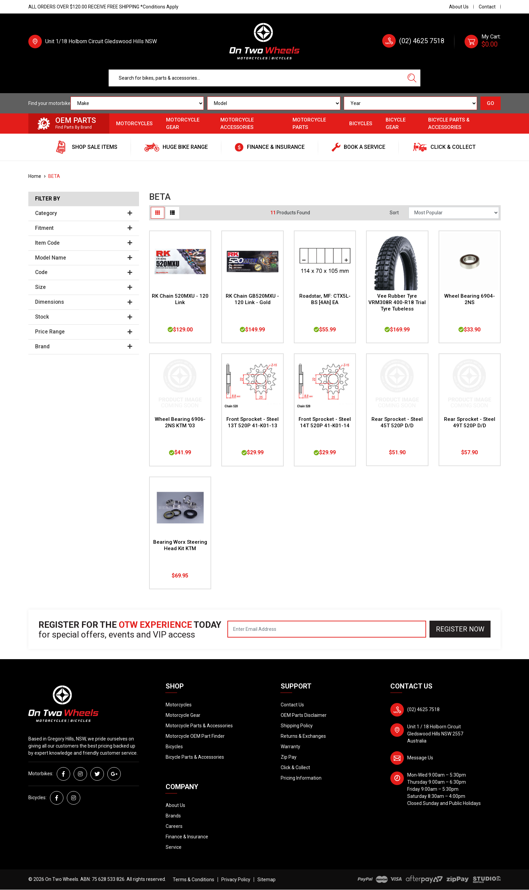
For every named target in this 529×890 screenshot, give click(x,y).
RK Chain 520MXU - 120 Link (180, 299)
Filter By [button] (47, 199)
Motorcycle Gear (182, 124)
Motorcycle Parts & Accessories (199, 725)
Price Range (83, 332)
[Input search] (256, 78)
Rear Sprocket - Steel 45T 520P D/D (397, 422)
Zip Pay (289, 757)
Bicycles (360, 123)
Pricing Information (301, 778)
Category (83, 213)
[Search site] (411, 78)
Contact (487, 6)
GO (490, 103)
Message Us (420, 757)
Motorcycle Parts (309, 124)
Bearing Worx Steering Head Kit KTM (180, 545)
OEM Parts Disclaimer (304, 715)
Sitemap (266, 879)
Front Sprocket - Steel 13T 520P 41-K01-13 (252, 422)
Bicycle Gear (396, 124)
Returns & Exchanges (303, 736)
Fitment (83, 228)
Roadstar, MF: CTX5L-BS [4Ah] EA (325, 299)
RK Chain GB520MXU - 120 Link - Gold (252, 299)
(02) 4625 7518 (421, 41)
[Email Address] (326, 629)
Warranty (290, 746)
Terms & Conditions (193, 879)
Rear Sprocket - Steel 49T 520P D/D (469, 422)
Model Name (83, 258)
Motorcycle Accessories (237, 124)
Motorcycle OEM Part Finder (195, 736)
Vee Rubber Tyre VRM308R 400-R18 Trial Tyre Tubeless (397, 302)
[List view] (172, 213)
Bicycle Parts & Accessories (449, 124)
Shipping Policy (297, 725)
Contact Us (292, 704)
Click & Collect (295, 767)
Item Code (83, 243)
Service (174, 847)
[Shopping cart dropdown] (483, 41)
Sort (394, 212)
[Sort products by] (454, 213)
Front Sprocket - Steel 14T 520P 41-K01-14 (325, 422)
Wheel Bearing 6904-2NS (469, 299)
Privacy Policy (235, 879)
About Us (459, 6)
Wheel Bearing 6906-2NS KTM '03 (180, 422)
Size (83, 287)
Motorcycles (134, 123)
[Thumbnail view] (157, 213)
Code (83, 272)
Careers (174, 826)
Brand (83, 347)
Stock (83, 317)
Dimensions (83, 302)
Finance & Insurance (187, 836)
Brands (173, 815)
